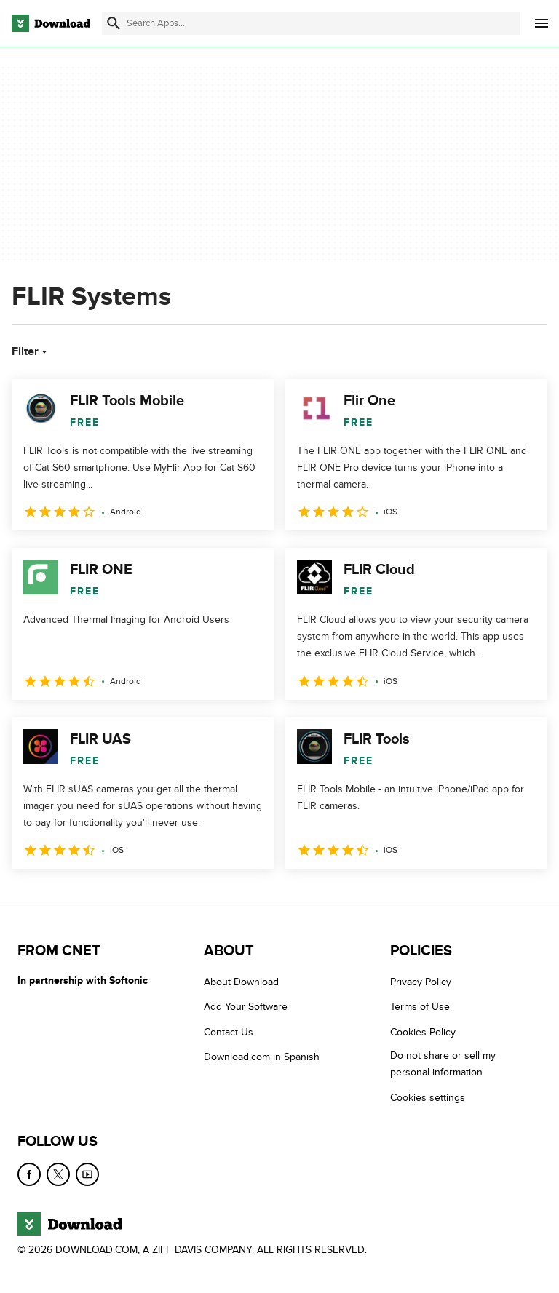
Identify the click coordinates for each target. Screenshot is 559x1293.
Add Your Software (246, 1006)
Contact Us (228, 1032)
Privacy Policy (420, 982)
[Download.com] (51, 23)
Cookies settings (427, 1097)
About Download (241, 982)
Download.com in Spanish (262, 1057)
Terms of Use (420, 1006)
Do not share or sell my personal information (443, 1063)
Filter (31, 351)
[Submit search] (113, 23)
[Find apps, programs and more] (311, 23)
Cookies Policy (423, 1032)
